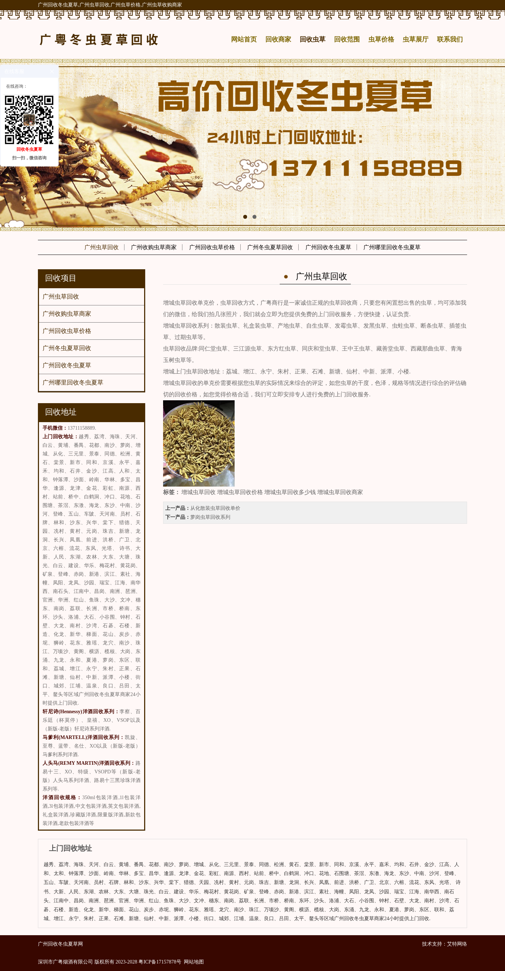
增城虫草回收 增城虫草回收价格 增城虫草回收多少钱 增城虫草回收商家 (272, 492)
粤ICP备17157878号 (159, 962)
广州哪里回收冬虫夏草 (392, 247)
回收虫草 (312, 39)
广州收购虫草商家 (154, 247)
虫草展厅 (415, 39)
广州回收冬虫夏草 (328, 247)
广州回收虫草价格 (212, 247)
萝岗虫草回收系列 (210, 517)
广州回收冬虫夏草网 (60, 944)
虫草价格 (381, 39)
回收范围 (347, 39)
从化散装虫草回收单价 (215, 508)
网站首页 (244, 39)
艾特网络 (457, 944)
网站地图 (194, 962)
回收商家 (278, 39)
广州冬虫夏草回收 (270, 247)
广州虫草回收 (101, 247)
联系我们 (450, 39)
